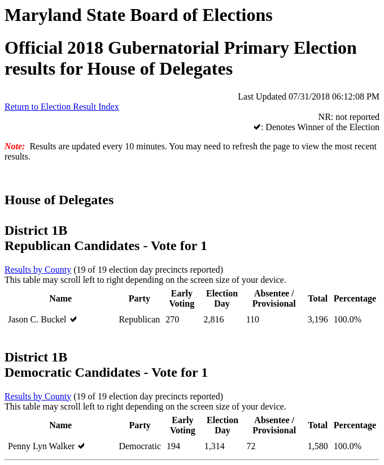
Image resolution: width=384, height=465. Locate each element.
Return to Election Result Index (62, 106)
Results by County (38, 269)
